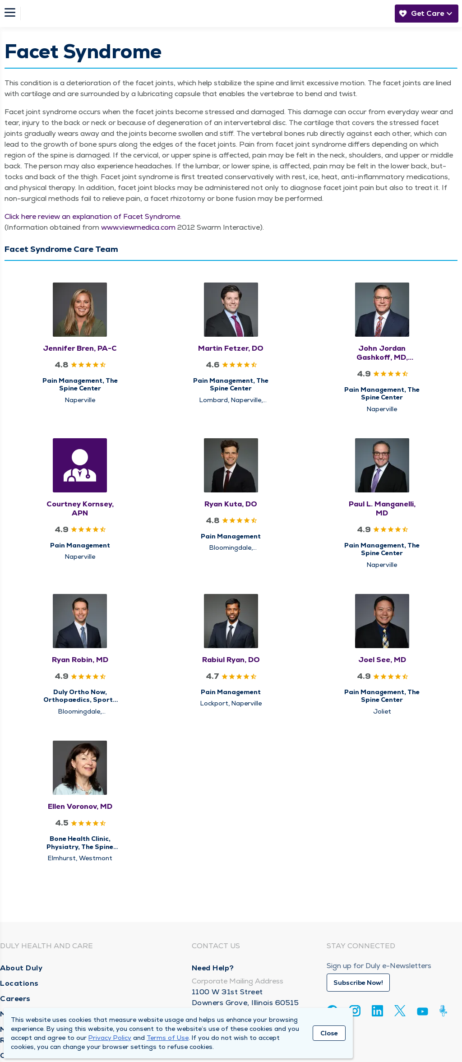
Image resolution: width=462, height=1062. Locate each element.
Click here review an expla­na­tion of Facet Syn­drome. (93, 216)
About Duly (21, 968)
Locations (19, 983)
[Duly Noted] (445, 1010)
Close (329, 1033)
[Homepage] (205, 14)
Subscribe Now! (358, 983)
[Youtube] (422, 1013)
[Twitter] (400, 1010)
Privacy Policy (109, 1038)
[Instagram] (354, 1010)
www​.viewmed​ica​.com (138, 227)
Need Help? (213, 968)
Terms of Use (168, 1038)
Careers (15, 998)
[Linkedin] (377, 1010)
